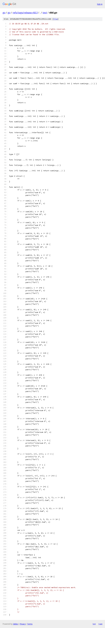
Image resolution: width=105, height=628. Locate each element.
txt (94, 624)
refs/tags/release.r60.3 (25, 12)
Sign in (99, 4)
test (45, 12)
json (100, 624)
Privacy (23, 624)
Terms (30, 624)
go (4, 12)
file (55, 19)
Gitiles (15, 624)
